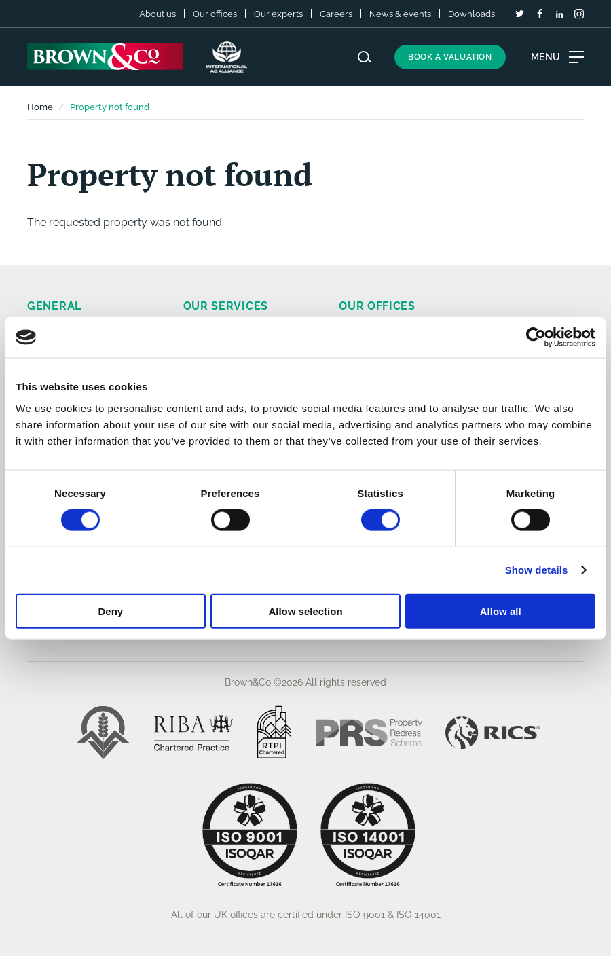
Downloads (471, 14)
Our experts (278, 14)
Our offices (215, 14)
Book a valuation (450, 57)
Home (40, 107)
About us (157, 14)
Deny (110, 611)
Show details (536, 570)
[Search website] (364, 57)
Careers (336, 14)
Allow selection (305, 611)
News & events (400, 14)
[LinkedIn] (559, 14)
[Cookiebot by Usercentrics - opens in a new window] (536, 337)
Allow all (500, 611)
